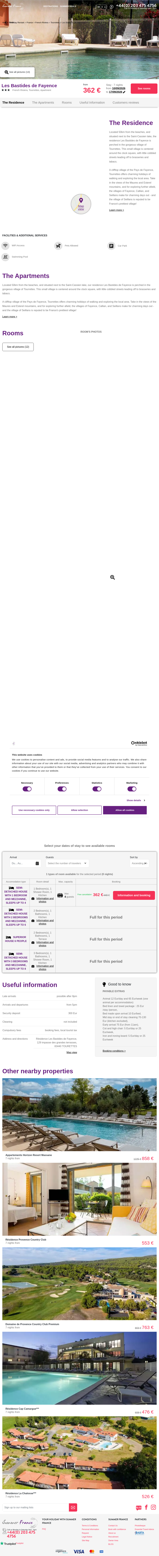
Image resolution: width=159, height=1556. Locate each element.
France (30, 22)
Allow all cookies (125, 810)
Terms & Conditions (90, 1526)
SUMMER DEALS (68, 6)
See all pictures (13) (17, 72)
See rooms (144, 88)
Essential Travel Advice (144, 1529)
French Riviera (41, 22)
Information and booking (134, 895)
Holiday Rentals (17, 22)
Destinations (50, 6)
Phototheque (140, 1526)
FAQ (44, 1529)
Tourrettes (55, 22)
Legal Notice (87, 1537)
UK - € (100, 7)
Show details (134, 800)
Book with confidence (117, 1529)
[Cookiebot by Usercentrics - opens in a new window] (133, 743)
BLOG (111, 1544)
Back (8, 22)
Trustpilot (19, 1543)
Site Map (85, 1540)
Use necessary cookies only (34, 810)
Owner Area (113, 1540)
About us (112, 1533)
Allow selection (79, 810)
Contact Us (113, 1526)
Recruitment (113, 1537)
